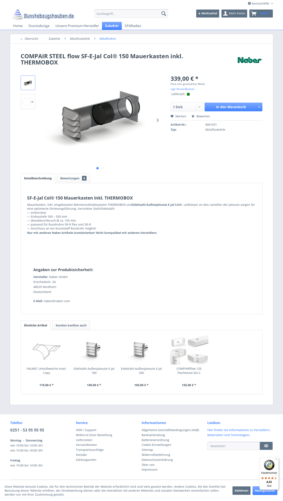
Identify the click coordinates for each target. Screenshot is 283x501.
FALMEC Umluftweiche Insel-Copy (47, 371)
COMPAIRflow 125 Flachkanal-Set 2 (188, 371)
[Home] (18, 26)
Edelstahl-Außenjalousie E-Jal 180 (94, 371)
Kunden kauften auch (71, 325)
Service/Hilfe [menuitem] (259, 3)
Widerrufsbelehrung (156, 455)
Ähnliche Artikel (35, 325)
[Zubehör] (112, 26)
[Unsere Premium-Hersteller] (77, 26)
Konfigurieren (265, 490)
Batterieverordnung (155, 440)
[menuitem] (131, 13)
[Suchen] (163, 13)
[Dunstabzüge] (39, 26)
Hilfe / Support (86, 430)
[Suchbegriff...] (131, 13)
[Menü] (276, 460)
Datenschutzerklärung (157, 460)
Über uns (148, 465)
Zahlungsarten (86, 460)
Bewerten (200, 116)
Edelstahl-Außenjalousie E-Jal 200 (141, 371)
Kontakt (81, 455)
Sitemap (147, 450)
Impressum (149, 469)
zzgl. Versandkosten (183, 89)
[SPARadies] (133, 26)
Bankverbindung (153, 435)
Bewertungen (73, 178)
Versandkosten (86, 445)
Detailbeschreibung (38, 178)
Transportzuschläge (90, 450)
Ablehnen (241, 490)
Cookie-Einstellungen (156, 445)
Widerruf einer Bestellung (94, 435)
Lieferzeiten (84, 440)
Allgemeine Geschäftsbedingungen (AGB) (170, 430)
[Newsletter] (233, 446)
